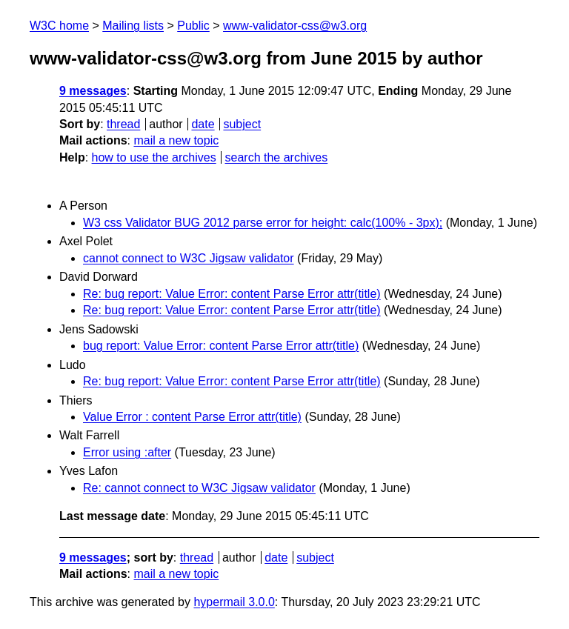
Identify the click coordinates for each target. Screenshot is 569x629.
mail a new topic (176, 140)
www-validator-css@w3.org (295, 25)
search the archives (276, 157)
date (202, 124)
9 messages (93, 90)
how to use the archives (154, 157)
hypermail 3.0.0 (233, 602)
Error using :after (127, 452)
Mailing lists (133, 25)
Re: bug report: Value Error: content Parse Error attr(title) (232, 293)
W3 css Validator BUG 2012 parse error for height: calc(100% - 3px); (262, 222)
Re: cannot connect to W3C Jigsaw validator (199, 488)
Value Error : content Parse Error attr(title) (192, 416)
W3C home (59, 25)
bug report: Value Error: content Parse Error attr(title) (221, 345)
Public (193, 25)
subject (242, 124)
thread (123, 124)
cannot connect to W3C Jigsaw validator (188, 258)
